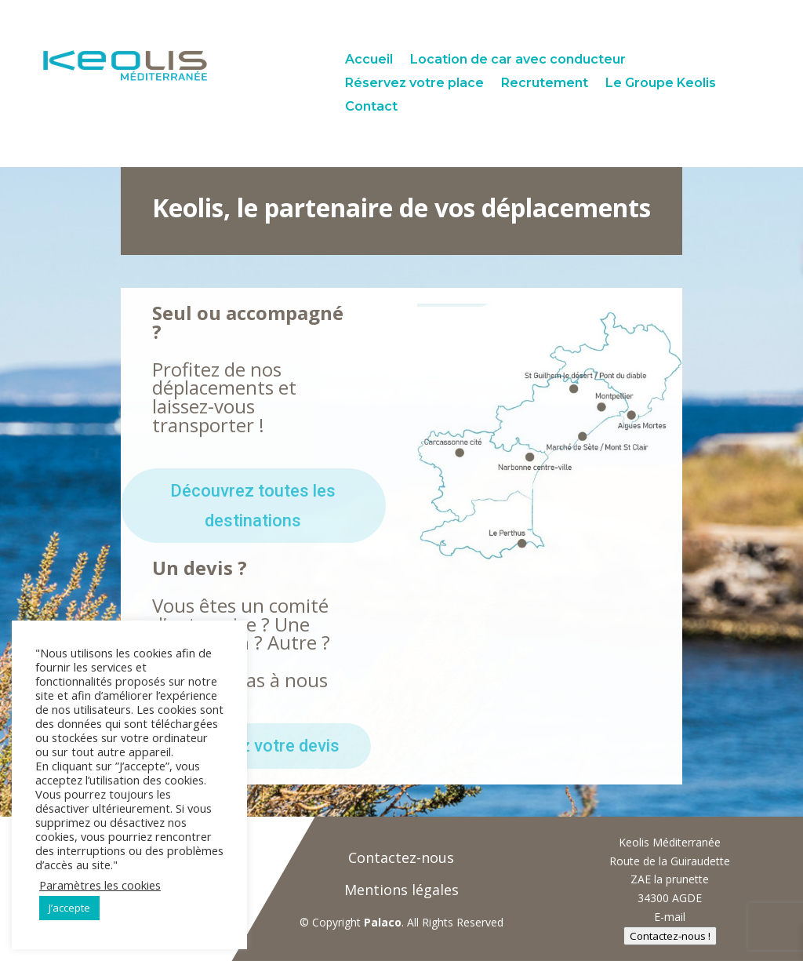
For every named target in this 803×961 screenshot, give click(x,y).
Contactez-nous (401, 857)
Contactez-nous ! (670, 936)
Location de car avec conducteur (518, 60)
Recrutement (544, 84)
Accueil (369, 60)
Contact (371, 107)
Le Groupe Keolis (660, 84)
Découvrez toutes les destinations (253, 505)
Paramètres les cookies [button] (100, 885)
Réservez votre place (414, 84)
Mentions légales (401, 889)
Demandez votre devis (253, 745)
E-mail (669, 916)
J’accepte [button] (69, 908)
